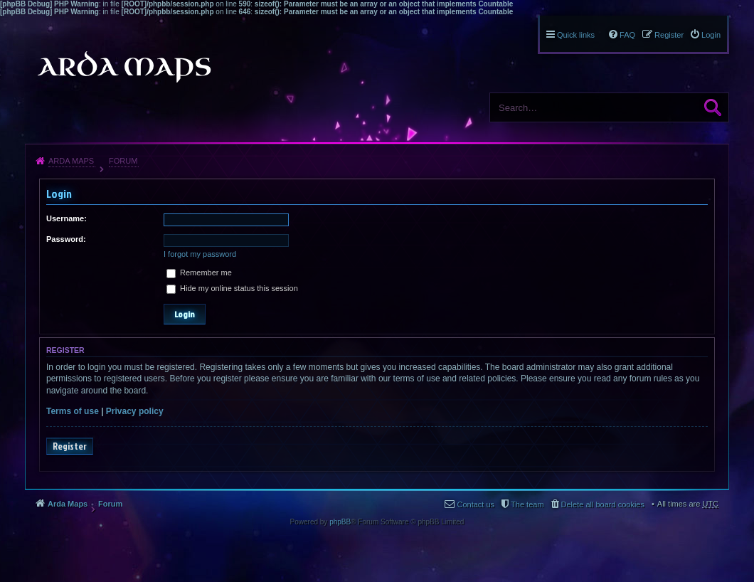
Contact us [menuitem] (475, 504)
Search (713, 107)
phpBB (340, 522)
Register (70, 446)
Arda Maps (71, 161)
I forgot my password (200, 254)
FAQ (627, 35)
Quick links (576, 35)
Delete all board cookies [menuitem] (602, 504)
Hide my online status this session (232, 288)
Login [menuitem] (711, 35)
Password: (66, 239)
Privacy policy (135, 411)
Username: (66, 218)
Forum (123, 161)
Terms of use (72, 411)
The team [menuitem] (527, 504)
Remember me (199, 272)
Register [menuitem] (669, 35)
